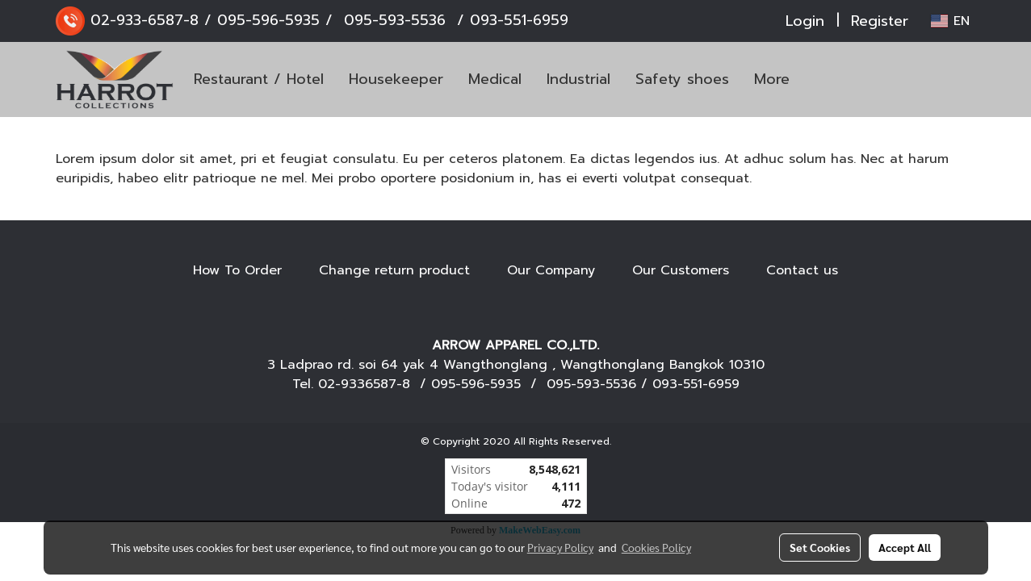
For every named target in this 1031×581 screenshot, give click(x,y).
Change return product (394, 270)
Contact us (802, 270)
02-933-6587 (136, 20)
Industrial (578, 79)
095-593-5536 (395, 20)
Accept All (904, 547)
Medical (495, 79)
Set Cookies (820, 547)
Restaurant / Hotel (259, 79)
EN (950, 21)
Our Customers (680, 270)
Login (805, 21)
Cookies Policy (656, 547)
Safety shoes (682, 79)
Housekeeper (396, 79)
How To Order (237, 270)
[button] (826, 79)
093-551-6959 (519, 20)
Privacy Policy (560, 547)
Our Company (551, 270)
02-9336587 (357, 384)
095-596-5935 (268, 20)
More (772, 79)
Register (879, 21)
